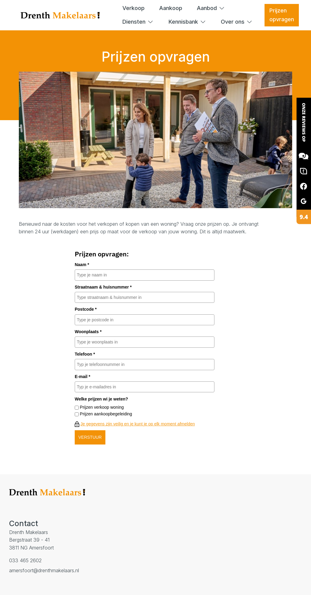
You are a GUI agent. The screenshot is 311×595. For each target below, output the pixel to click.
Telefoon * (85, 354)
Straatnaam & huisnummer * (103, 287)
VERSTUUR (90, 437)
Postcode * (86, 309)
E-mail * (82, 376)
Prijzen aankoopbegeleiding (106, 413)
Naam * (82, 264)
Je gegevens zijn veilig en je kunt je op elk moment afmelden (137, 423)
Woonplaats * (88, 331)
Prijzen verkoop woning (102, 407)
